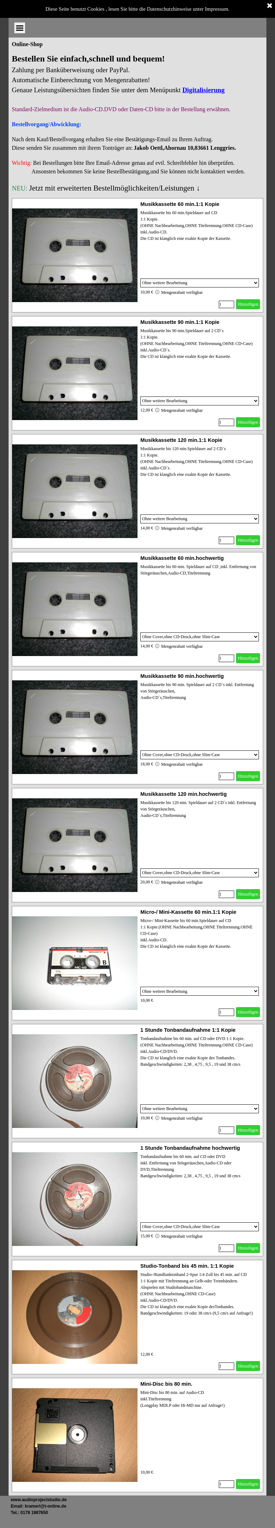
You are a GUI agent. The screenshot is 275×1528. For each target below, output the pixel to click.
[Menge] (226, 304)
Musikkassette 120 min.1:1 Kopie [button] (181, 440)
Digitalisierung (203, 90)
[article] (137, 255)
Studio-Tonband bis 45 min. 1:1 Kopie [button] (187, 1266)
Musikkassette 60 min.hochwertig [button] (182, 558)
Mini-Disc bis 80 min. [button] (166, 1384)
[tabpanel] (137, 123)
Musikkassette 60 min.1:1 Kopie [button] (179, 204)
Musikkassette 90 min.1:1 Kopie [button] (179, 322)
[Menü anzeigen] (261, 10)
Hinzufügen (248, 304)
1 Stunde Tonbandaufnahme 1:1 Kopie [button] (188, 1030)
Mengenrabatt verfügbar (178, 292)
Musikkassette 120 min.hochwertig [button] (183, 794)
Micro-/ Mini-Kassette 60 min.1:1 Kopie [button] (188, 912)
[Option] (199, 283)
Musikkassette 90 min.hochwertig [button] (182, 676)
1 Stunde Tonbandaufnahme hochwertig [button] (190, 1148)
